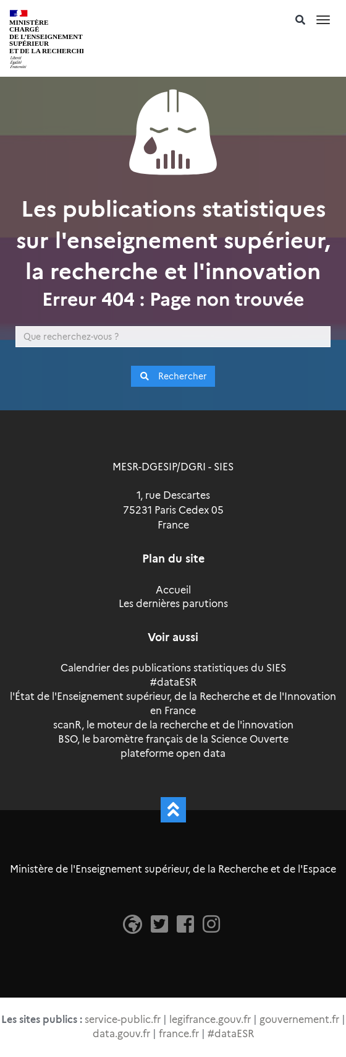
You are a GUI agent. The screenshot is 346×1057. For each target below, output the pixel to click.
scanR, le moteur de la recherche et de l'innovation (173, 725)
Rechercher (173, 376)
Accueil (173, 590)
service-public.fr (123, 1019)
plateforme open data (173, 753)
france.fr (179, 1034)
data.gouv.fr (121, 1034)
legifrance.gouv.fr (210, 1019)
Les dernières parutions (173, 604)
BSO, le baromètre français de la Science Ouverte (173, 739)
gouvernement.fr (299, 1019)
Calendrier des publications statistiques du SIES (173, 668)
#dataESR (173, 682)
